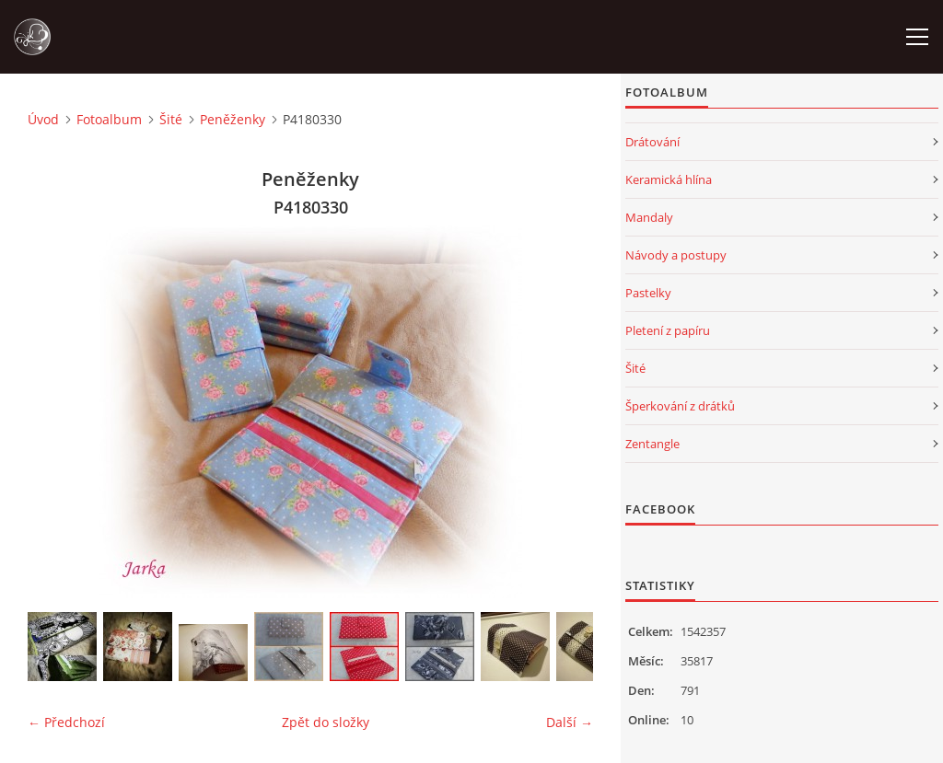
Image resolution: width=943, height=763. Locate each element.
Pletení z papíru (667, 330)
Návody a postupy (676, 255)
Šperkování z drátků (680, 406)
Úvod (43, 119)
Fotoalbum (109, 119)
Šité (170, 119)
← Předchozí (66, 722)
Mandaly (649, 217)
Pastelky (648, 292)
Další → (569, 722)
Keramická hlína (668, 179)
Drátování (652, 141)
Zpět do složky (325, 722)
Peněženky (232, 119)
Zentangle (652, 443)
